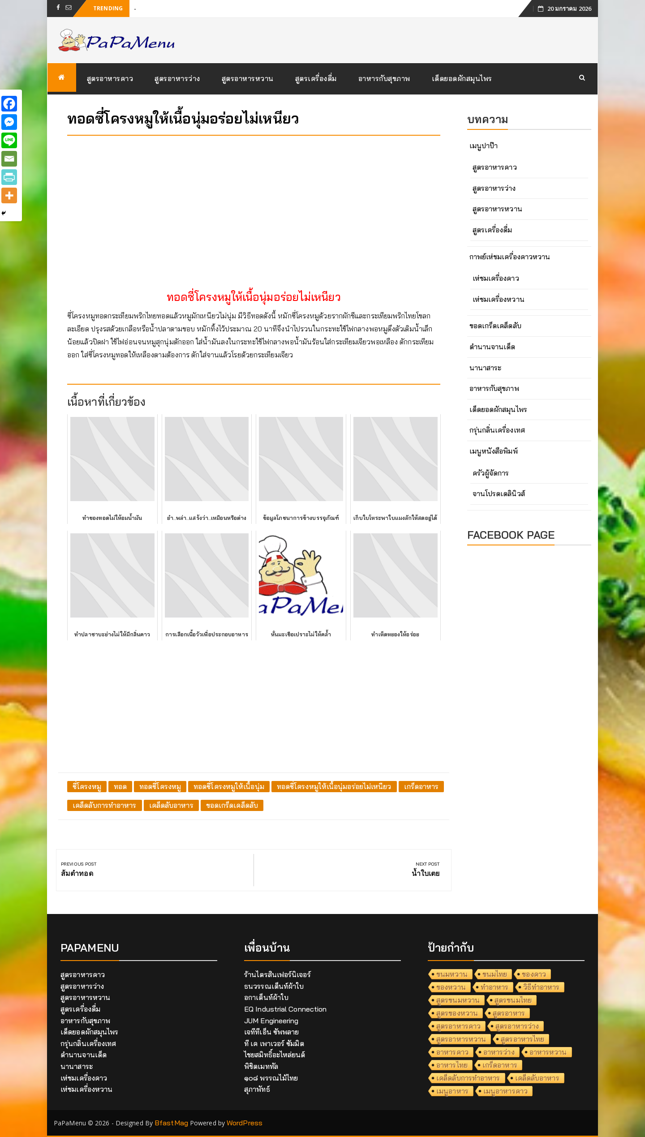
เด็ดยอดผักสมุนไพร (462, 78)
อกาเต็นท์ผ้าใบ (266, 997)
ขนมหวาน (452, 974)
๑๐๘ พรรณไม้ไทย (271, 1077)
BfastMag (171, 1122)
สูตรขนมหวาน (458, 999)
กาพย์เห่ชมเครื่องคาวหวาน (509, 256)
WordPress (244, 1122)
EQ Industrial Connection (285, 1008)
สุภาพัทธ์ (257, 1089)
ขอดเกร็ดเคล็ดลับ (232, 805)
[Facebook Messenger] (9, 122)
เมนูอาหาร (452, 1090)
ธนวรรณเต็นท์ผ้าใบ (274, 986)
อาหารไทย (452, 1064)
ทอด (120, 786)
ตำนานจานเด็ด (492, 346)
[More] (9, 195)
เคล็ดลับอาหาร (171, 805)
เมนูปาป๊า (483, 145)
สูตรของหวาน (457, 1012)
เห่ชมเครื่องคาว (496, 278)
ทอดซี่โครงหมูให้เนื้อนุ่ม (229, 786)
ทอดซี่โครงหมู (160, 786)
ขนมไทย (494, 974)
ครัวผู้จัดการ (491, 472)
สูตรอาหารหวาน (248, 78)
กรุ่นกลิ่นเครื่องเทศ (497, 429)
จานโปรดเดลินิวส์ (499, 493)
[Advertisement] (253, 205)
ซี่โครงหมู (87, 786)
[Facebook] (9, 103)
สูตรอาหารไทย (522, 1038)
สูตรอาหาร (509, 1012)
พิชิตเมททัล (261, 1066)
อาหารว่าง (499, 1051)
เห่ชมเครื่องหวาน (499, 299)
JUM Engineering (271, 1020)
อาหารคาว (452, 1051)
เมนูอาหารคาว (505, 1090)
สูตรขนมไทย (513, 999)
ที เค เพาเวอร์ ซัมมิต (274, 1043)
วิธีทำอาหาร (541, 987)
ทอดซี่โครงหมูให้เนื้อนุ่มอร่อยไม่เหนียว (334, 786)
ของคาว (534, 974)
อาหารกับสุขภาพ (384, 78)
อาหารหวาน (548, 1051)
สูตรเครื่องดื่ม (316, 78)
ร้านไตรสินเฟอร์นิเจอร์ (277, 974)
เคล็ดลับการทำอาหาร (105, 805)
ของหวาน (451, 987)
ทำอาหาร (495, 987)
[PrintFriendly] (9, 177)
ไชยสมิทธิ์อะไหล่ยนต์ (274, 1054)
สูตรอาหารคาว (110, 78)
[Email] (9, 159)
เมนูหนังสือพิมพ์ (493, 450)
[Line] (9, 140)
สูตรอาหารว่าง (177, 78)
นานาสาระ (485, 367)
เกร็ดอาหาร (421, 786)
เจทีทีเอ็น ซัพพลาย (271, 1031)
